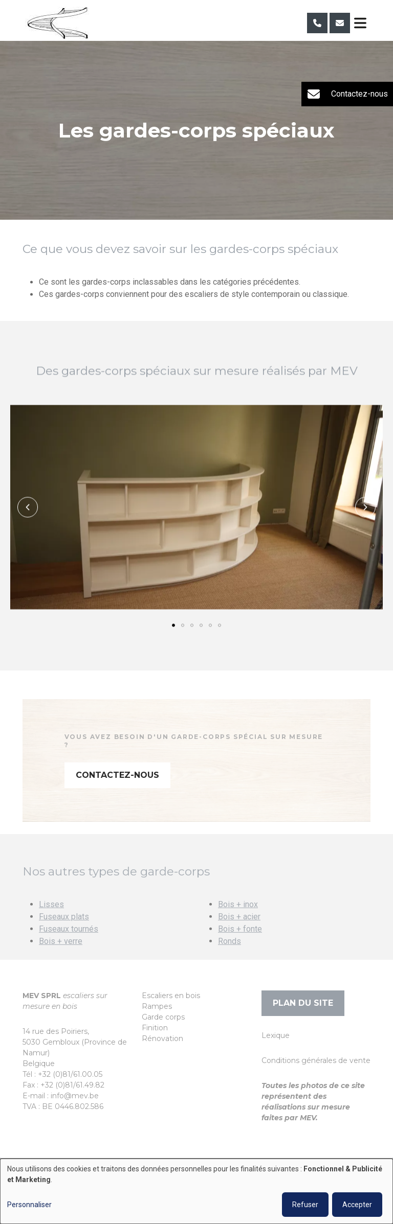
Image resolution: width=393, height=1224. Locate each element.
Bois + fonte (240, 943)
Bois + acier (239, 930)
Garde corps (163, 1017)
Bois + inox (238, 918)
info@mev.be (75, 1095)
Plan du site (303, 1003)
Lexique (275, 1035)
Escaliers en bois (171, 995)
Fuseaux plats (64, 930)
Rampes (157, 1006)
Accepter (357, 1204)
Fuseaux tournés (68, 943)
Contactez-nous (117, 789)
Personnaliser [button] (29, 1204)
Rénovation (162, 1038)
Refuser (305, 1204)
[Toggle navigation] (360, 23)
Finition (155, 1027)
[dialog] (196, 1191)
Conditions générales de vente (315, 1060)
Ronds (229, 955)
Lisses (51, 918)
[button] (27, 507)
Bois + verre (60, 955)
